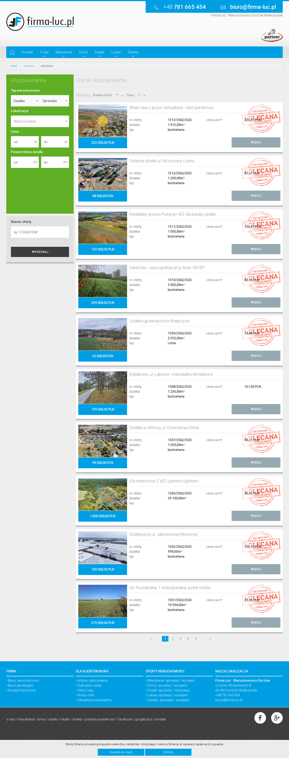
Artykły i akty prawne (93, 680)
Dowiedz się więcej (121, 752)
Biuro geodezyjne (20, 685)
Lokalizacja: (20, 111)
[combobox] (40, 121)
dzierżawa (182, 690)
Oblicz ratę (85, 690)
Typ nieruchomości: (26, 90)
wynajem (188, 680)
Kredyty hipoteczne (22, 690)
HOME (13, 66)
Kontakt (160, 719)
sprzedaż (172, 680)
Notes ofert (86, 695)
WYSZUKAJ (40, 252)
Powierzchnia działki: (27, 152)
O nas (10, 719)
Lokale (64, 719)
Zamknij (168, 752)
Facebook (125, 719)
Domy (41, 719)
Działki (53, 719)
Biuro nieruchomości (23, 680)
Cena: (15, 131)
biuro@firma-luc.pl (228, 700)
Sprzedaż (47, 66)
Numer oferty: (21, 222)
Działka (29, 66)
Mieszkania (25, 719)
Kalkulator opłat (89, 685)
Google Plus (143, 719)
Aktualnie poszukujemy (95, 700)
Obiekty (77, 719)
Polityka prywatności (100, 719)
